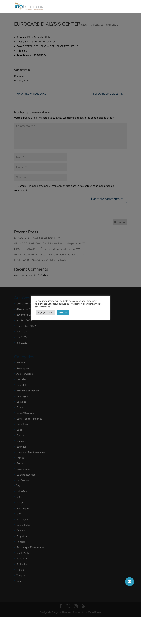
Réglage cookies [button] (45, 312)
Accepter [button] (63, 312)
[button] (129, 581)
